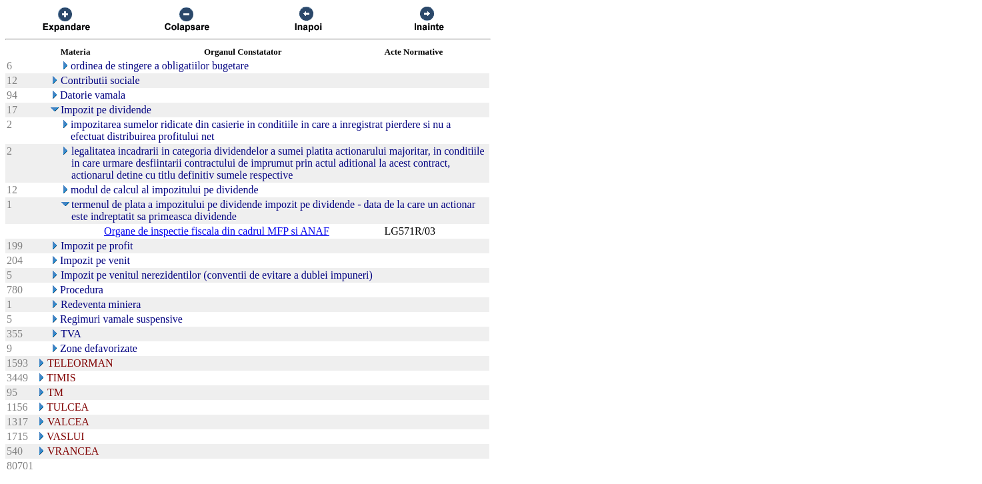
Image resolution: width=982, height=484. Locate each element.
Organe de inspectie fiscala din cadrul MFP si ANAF (216, 231)
